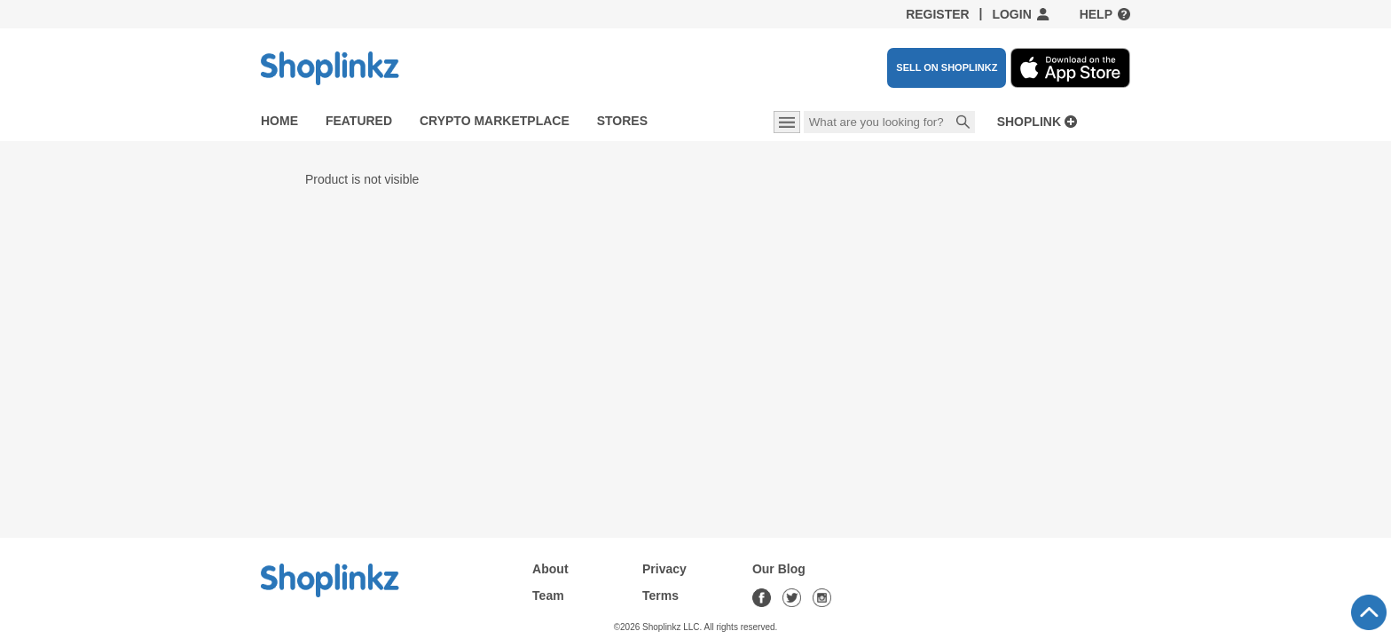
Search (963, 123)
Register (938, 14)
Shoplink (1029, 122)
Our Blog (779, 569)
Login (1011, 14)
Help (1096, 14)
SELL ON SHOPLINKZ (946, 67)
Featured (359, 121)
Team (548, 595)
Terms (660, 595)
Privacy (664, 569)
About (550, 569)
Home (279, 121)
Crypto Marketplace (495, 121)
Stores (622, 121)
